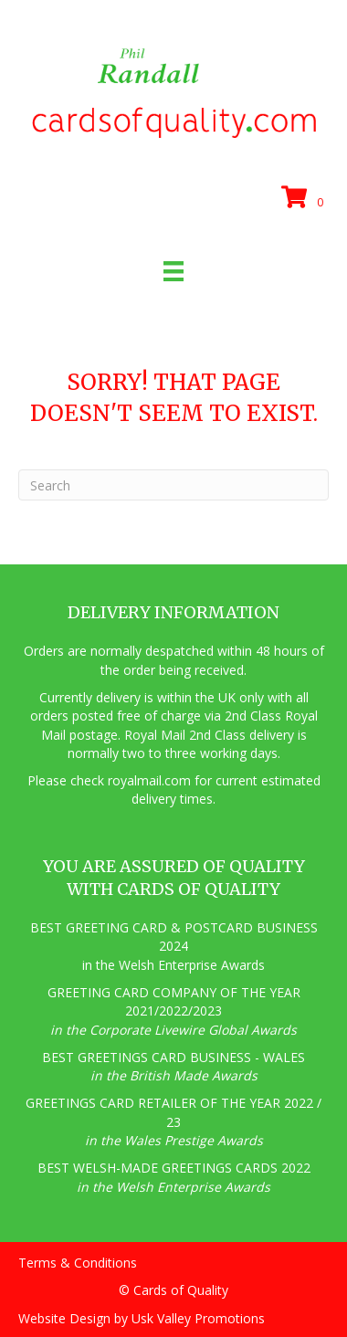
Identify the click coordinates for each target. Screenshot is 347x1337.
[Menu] (173, 271)
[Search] (173, 484)
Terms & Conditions (77, 1262)
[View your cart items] (305, 198)
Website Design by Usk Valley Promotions (141, 1318)
